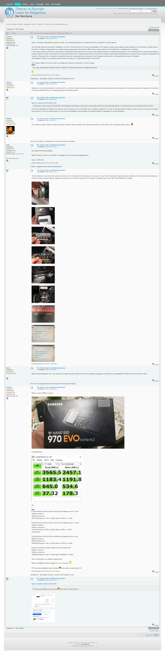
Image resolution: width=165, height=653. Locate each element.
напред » (157, 27)
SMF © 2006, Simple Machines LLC (89, 642)
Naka (8, 368)
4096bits (9, 118)
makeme (9, 36)
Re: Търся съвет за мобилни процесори (51, 36)
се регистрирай (151, 8)
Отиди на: (139, 635)
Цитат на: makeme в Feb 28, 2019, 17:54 (44, 103)
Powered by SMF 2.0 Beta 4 (73, 642)
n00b (8, 145)
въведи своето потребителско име (130, 8)
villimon (9, 82)
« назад (151, 27)
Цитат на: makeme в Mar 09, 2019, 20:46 (44, 584)
